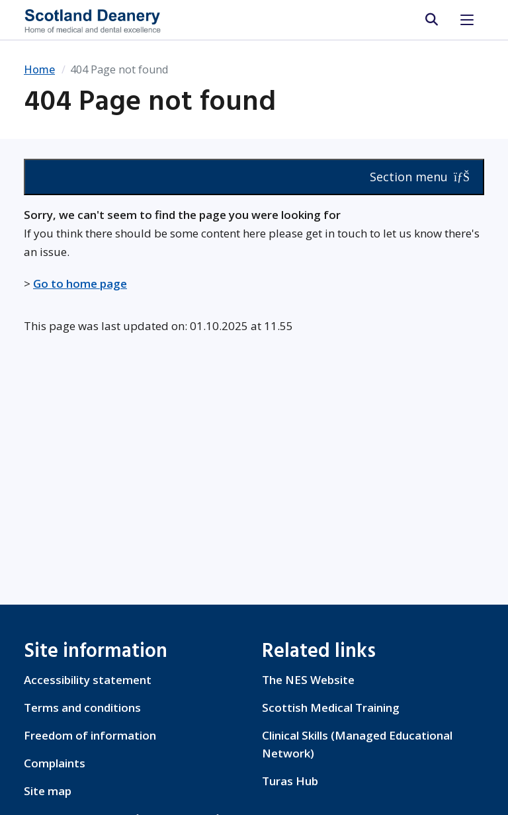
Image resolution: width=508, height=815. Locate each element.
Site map (47, 790)
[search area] (431, 20)
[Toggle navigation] (467, 20)
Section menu (420, 177)
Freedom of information (90, 735)
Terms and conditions (82, 707)
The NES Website (308, 679)
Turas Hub (290, 781)
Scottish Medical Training (331, 707)
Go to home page (80, 283)
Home (39, 69)
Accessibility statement (87, 679)
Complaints (54, 763)
